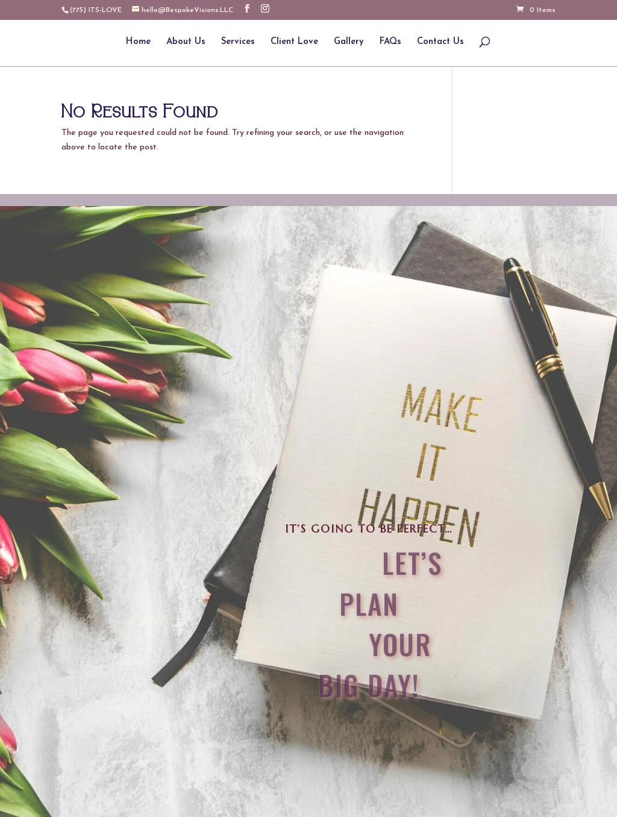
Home (138, 42)
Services (238, 42)
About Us (185, 42)
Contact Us (440, 42)
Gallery (349, 42)
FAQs (390, 42)
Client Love (294, 42)
